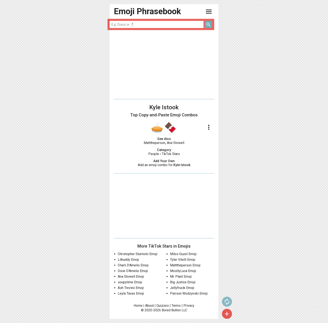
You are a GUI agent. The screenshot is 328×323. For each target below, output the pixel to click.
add (227, 314)
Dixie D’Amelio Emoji (133, 271)
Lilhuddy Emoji (128, 260)
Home (138, 306)
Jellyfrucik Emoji (182, 288)
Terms (176, 306)
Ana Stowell (175, 143)
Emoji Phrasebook (147, 11)
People (153, 154)
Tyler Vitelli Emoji (182, 260)
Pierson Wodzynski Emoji (189, 293)
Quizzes (162, 306)
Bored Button (171, 310)
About (149, 306)
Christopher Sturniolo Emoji (137, 254)
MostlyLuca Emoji (183, 271)
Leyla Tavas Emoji (131, 293)
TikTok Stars (171, 154)
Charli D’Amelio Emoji (133, 265)
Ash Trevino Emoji (131, 288)
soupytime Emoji (130, 282)
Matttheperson (154, 143)
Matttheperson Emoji (185, 265)
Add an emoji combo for (164, 165)
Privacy (188, 306)
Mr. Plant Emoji (181, 276)
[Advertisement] (164, 64)
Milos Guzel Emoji (183, 254)
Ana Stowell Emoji (131, 276)
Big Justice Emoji (182, 282)
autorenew (227, 302)
